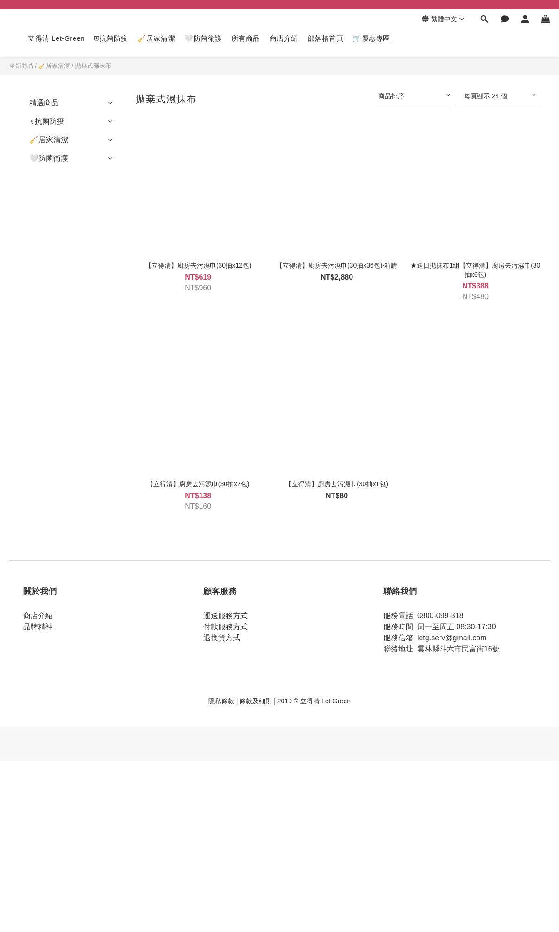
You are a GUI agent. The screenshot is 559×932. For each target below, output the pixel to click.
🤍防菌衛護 (203, 38)
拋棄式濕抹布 (93, 65)
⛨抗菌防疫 (111, 38)
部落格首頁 (326, 38)
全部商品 (21, 65)
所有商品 (246, 38)
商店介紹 (284, 38)
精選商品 (44, 102)
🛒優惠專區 (371, 38)
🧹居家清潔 (157, 38)
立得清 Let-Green (56, 38)
